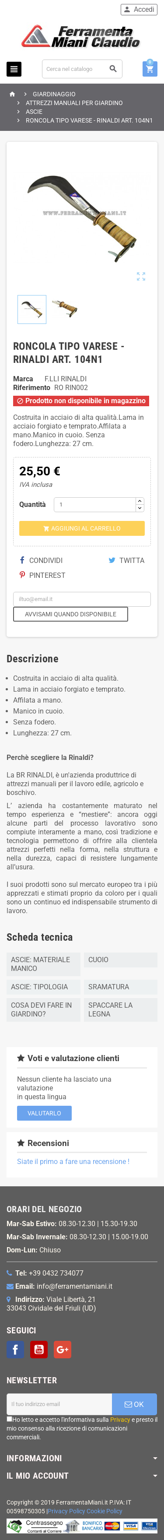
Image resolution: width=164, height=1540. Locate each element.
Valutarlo (44, 1113)
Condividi (41, 560)
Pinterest (43, 575)
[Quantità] (95, 504)
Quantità (32, 504)
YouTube (39, 1349)
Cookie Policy (104, 1511)
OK (134, 1404)
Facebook (15, 1349)
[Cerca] (82, 69)
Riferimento (31, 387)
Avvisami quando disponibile (70, 614)
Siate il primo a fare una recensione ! (73, 1161)
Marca (23, 379)
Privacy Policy (66, 1511)
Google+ (62, 1349)
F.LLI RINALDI (66, 379)
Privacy (120, 1419)
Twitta (126, 560)
